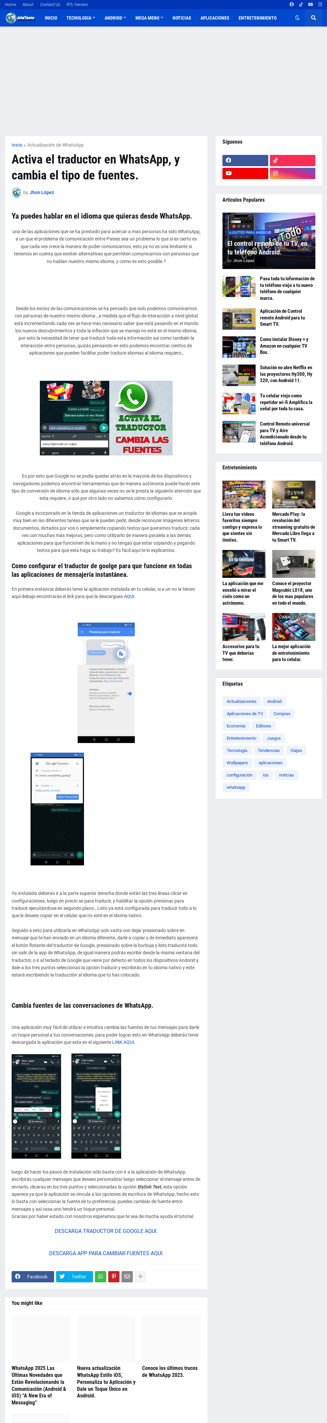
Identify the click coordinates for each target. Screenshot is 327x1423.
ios (266, 775)
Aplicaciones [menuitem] (215, 18)
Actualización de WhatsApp (55, 145)
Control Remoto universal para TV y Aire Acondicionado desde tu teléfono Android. (285, 433)
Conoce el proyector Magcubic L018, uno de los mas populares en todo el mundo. (292, 593)
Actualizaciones (242, 701)
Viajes (296, 750)
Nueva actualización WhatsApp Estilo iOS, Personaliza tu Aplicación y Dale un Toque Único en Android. (106, 1382)
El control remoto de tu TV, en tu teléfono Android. (267, 247)
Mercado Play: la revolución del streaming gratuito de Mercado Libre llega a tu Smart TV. (293, 527)
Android (274, 701)
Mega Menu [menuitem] (147, 18)
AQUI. (130, 596)
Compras (282, 713)
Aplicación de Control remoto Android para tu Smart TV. (282, 317)
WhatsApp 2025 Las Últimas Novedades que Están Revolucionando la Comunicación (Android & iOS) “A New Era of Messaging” (39, 1385)
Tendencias (269, 750)
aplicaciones (271, 762)
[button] (297, 18)
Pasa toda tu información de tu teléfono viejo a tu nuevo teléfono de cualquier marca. (287, 288)
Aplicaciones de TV (245, 713)
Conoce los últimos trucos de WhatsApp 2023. (170, 1371)
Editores (263, 725)
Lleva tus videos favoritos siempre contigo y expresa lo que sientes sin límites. (242, 527)
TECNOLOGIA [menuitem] (78, 18)
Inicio (17, 145)
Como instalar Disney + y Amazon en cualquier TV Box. (284, 345)
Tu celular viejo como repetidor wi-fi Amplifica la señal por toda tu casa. (286, 402)
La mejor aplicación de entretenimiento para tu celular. (291, 653)
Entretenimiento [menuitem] (258, 18)
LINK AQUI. (124, 1042)
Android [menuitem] (113, 18)
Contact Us (50, 4)
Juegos (274, 738)
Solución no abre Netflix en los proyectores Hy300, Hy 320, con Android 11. (286, 374)
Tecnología (237, 750)
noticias (286, 775)
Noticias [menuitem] (182, 18)
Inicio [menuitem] (51, 18)
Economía (236, 725)
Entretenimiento (241, 738)
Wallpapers (237, 762)
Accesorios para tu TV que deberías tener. (240, 653)
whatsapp (236, 787)
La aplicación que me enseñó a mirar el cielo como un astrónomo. (242, 593)
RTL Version (77, 4)
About (28, 4)
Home (10, 4)
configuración (239, 775)
